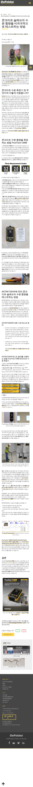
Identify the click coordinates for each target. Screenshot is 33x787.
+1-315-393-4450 (7, 710)
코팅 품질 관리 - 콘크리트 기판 (16, 666)
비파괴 (3, 96)
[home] (9, 2)
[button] (30, 3)
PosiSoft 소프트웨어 (7, 681)
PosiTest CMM (15, 80)
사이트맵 (5, 695)
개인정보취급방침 (7, 698)
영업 (4, 683)
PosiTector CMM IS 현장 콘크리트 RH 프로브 (14, 540)
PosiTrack (5, 702)
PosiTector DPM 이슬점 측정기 (10, 542)
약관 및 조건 (6, 700)
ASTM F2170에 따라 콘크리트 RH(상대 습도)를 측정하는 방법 (16, 655)
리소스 (5, 14)
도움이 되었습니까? (8, 630)
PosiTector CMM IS (20, 128)
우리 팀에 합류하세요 (8, 696)
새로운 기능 (5, 689)
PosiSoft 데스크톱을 (7, 498)
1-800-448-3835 (6, 708)
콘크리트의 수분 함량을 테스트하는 (11, 71)
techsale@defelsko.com (17, 623)
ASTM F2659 (9, 82)
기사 (9, 14)
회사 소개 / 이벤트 (7, 687)
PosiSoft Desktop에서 (8, 533)
